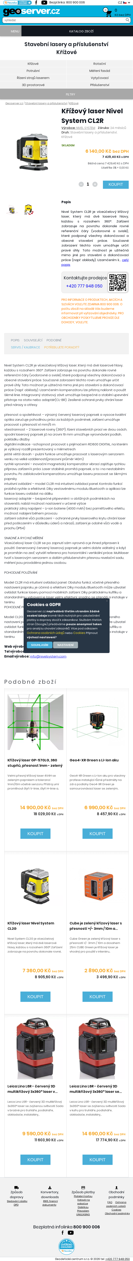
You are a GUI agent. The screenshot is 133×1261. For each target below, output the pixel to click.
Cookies (79, 633)
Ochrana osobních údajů (45, 633)
